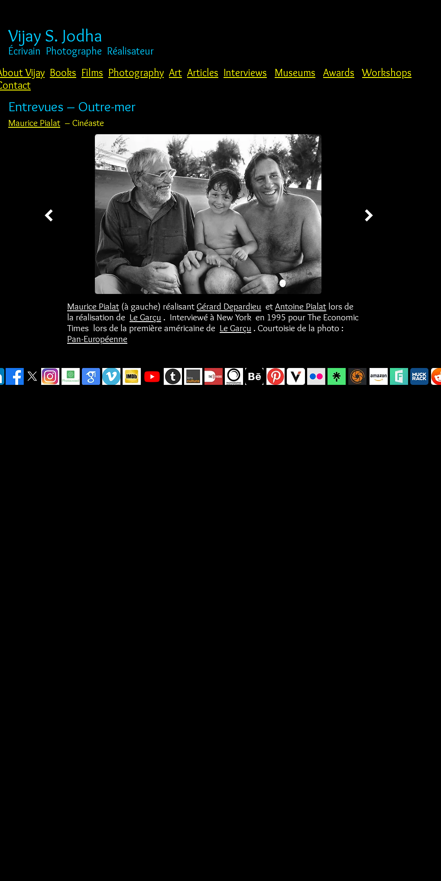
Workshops (387, 72)
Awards (338, 72)
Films (92, 72)
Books (63, 72)
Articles (202, 72)
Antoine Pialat (300, 306)
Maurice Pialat (34, 122)
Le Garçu (145, 317)
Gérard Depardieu (229, 306)
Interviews (245, 72)
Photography (136, 72)
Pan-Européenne (97, 338)
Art (175, 72)
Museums (295, 72)
